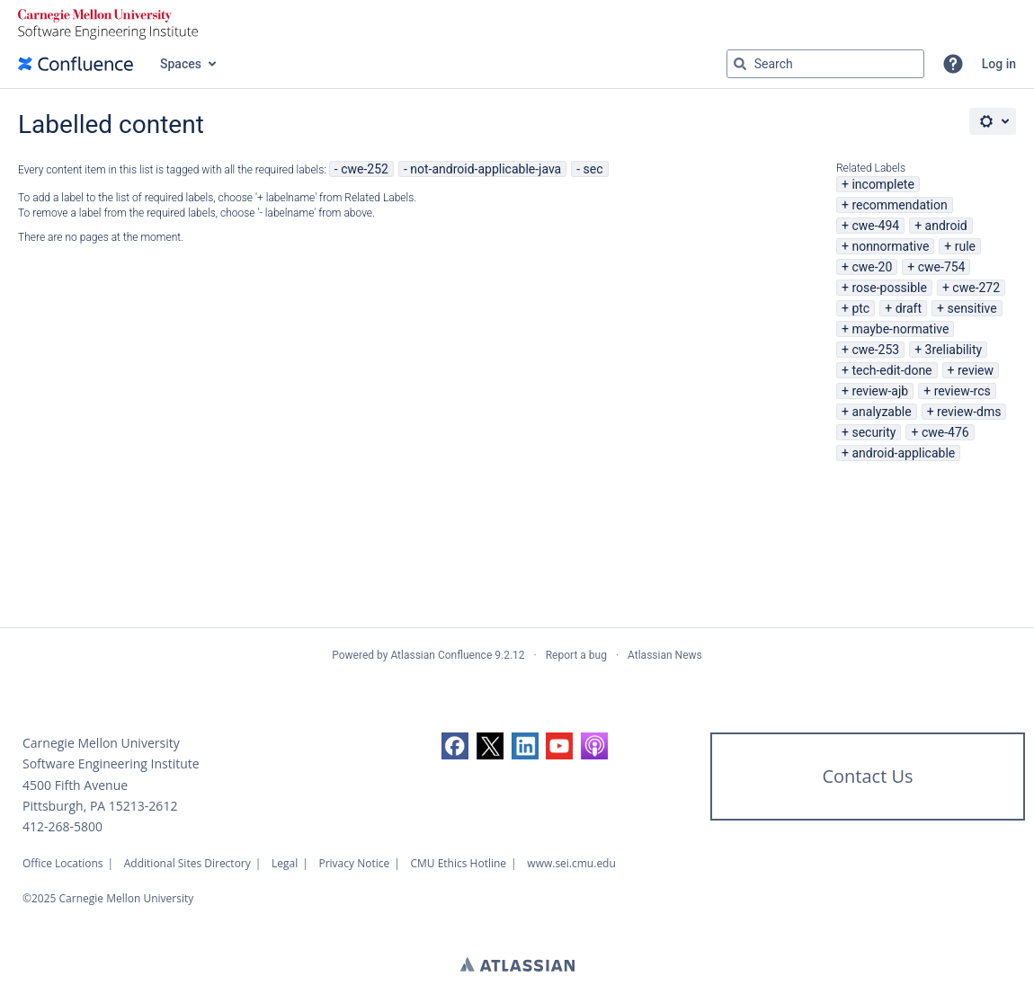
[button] (953, 63)
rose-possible (889, 287)
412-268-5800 (62, 826)
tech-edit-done (891, 370)
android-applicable (903, 453)
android (946, 225)
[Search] (740, 64)
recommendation (899, 205)
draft (909, 308)
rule (965, 246)
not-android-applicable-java (485, 169)
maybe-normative (900, 329)
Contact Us (867, 776)
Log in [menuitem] (999, 64)
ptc (860, 308)
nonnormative (890, 246)
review (976, 370)
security (873, 432)
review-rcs (962, 391)
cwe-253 (875, 349)
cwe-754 (942, 267)
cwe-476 (945, 432)
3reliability (954, 349)
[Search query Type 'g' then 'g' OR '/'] (825, 63)
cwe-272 (976, 287)
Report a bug (576, 655)
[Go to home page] (75, 63)
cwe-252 (364, 169)
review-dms (969, 411)
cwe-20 (871, 267)
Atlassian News (665, 655)
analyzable (881, 411)
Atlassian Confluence (441, 655)
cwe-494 (875, 225)
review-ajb (879, 391)
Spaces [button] (180, 64)
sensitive (971, 308)
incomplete (882, 184)
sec (593, 169)
